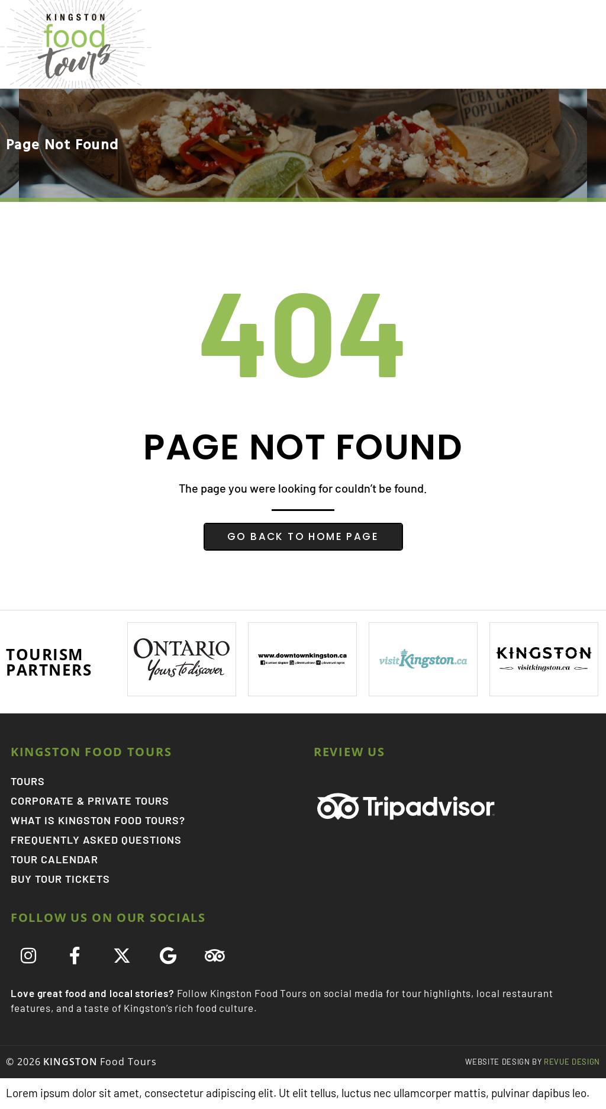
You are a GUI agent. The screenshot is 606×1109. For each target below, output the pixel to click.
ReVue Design (532, 1062)
